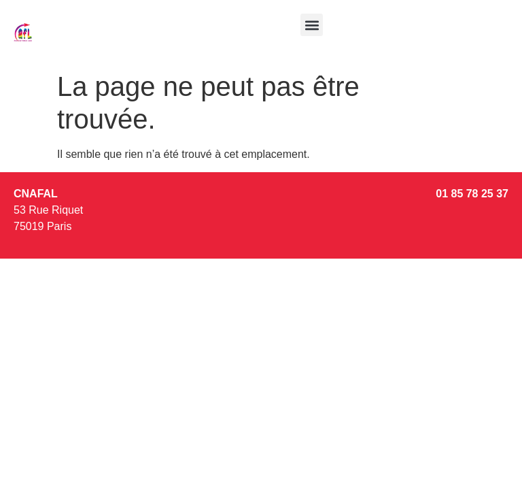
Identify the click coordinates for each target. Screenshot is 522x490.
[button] (311, 25)
